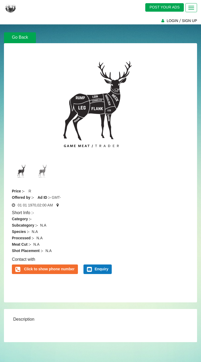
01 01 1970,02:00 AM (35, 205)
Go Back (20, 37)
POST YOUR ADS (164, 7)
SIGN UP (189, 21)
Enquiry (97, 269)
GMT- (56, 197)
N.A (43, 225)
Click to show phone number (49, 269)
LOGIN (172, 21)
